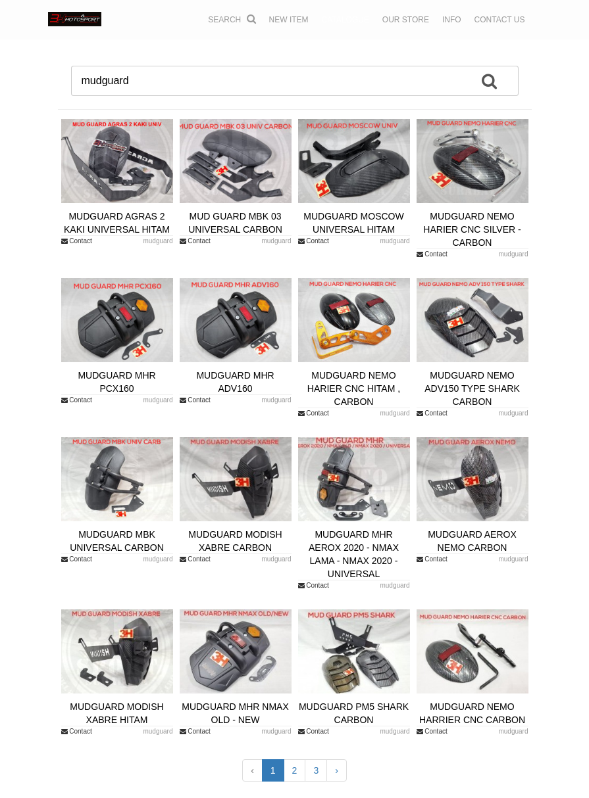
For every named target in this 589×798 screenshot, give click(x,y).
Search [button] (231, 19)
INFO (451, 19)
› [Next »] (336, 770)
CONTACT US (499, 19)
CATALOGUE (345, 19)
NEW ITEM (289, 19)
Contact (76, 241)
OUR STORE (405, 19)
